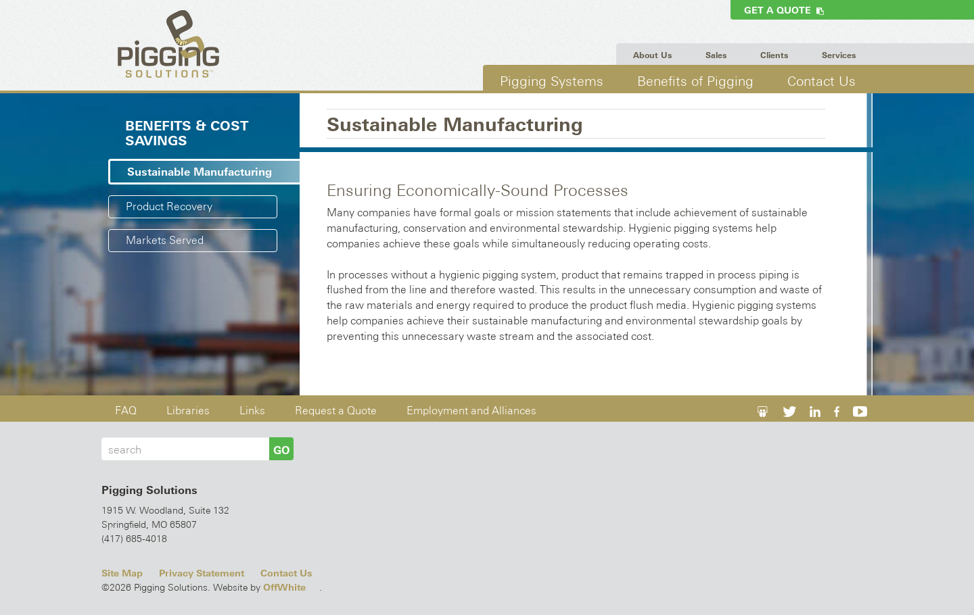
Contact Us (821, 81)
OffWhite (284, 587)
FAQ (126, 410)
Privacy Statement (201, 573)
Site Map (122, 573)
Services (839, 55)
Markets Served (165, 240)
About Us (652, 55)
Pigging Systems (551, 81)
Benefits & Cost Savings (186, 133)
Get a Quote (784, 10)
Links (252, 410)
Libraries (188, 410)
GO (281, 450)
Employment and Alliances (471, 410)
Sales (715, 55)
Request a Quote (336, 410)
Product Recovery (169, 206)
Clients (774, 55)
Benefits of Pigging (695, 81)
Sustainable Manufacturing (199, 171)
